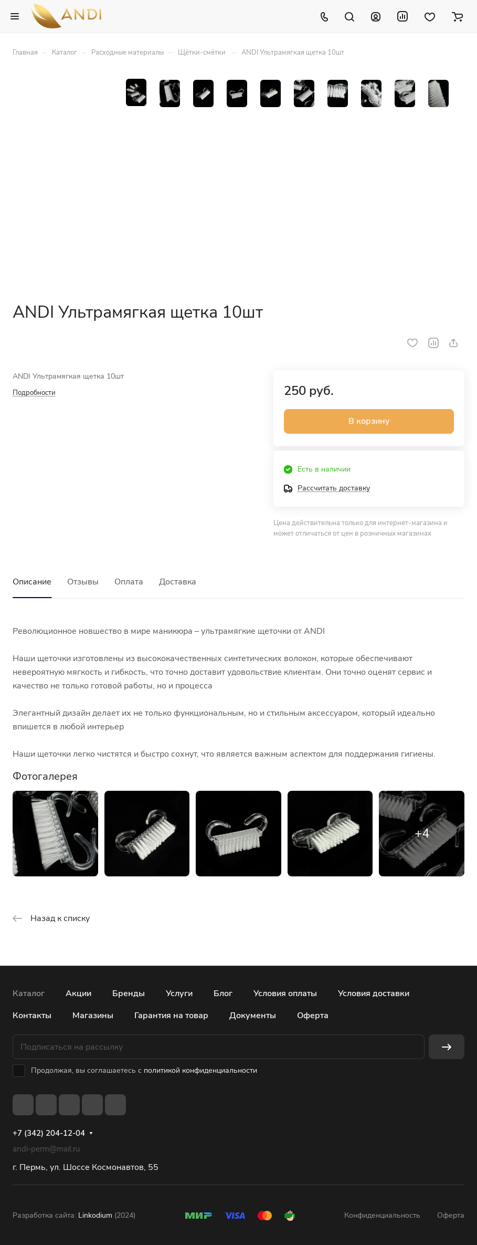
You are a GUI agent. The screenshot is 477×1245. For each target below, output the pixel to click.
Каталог (29, 993)
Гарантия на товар (171, 1015)
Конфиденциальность (382, 1215)
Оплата (128, 582)
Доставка (177, 582)
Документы (252, 1015)
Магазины (92, 1015)
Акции (78, 993)
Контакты (32, 1015)
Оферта (312, 1015)
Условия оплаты (285, 993)
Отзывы (83, 582)
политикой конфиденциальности (200, 1070)
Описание (32, 582)
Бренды (128, 993)
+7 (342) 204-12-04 (49, 1133)
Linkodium (95, 1215)
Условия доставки (373, 993)
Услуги (179, 993)
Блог (223, 993)
